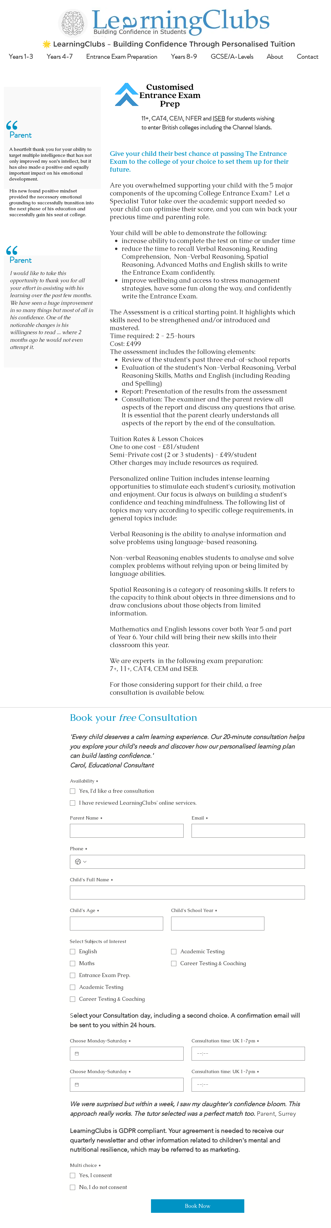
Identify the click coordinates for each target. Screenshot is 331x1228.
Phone (78, 849)
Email (200, 818)
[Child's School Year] (215, 923)
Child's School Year (194, 910)
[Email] (246, 830)
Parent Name (86, 818)
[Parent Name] (124, 830)
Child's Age (84, 910)
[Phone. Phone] (194, 861)
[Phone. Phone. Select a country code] (80, 862)
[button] (23, 56)
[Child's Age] (114, 923)
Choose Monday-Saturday (100, 1041)
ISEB (219, 118)
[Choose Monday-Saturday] (76, 1053)
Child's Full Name (91, 880)
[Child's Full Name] (185, 892)
